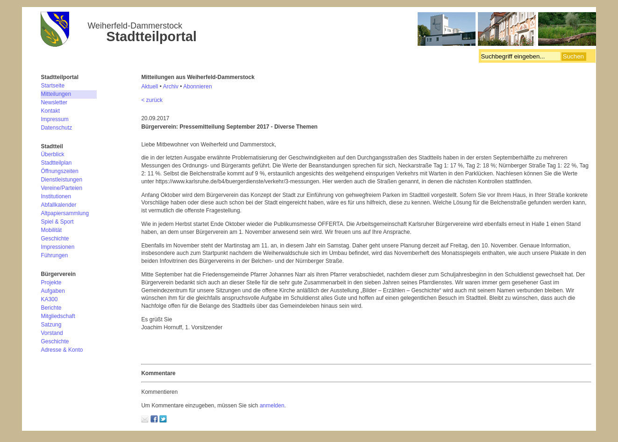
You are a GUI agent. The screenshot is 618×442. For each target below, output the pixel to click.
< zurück (152, 100)
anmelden (272, 405)
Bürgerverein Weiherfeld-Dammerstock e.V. (318, 30)
